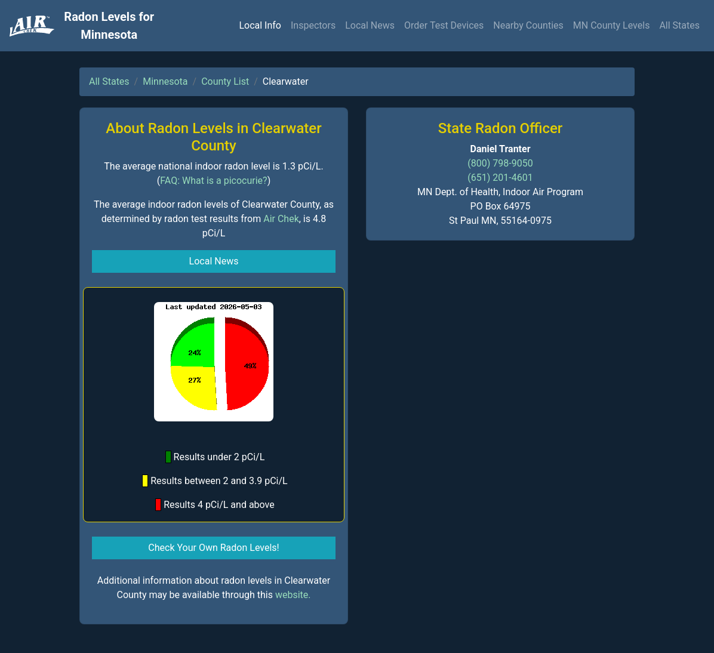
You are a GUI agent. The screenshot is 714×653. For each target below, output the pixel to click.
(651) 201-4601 (500, 177)
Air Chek (281, 218)
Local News (370, 25)
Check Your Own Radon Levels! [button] (213, 547)
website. (293, 594)
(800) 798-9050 (500, 163)
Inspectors (313, 25)
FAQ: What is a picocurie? (213, 180)
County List (225, 81)
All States (679, 25)
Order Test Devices (444, 25)
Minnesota (165, 81)
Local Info (260, 25)
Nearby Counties (528, 25)
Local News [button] (214, 261)
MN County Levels (611, 25)
